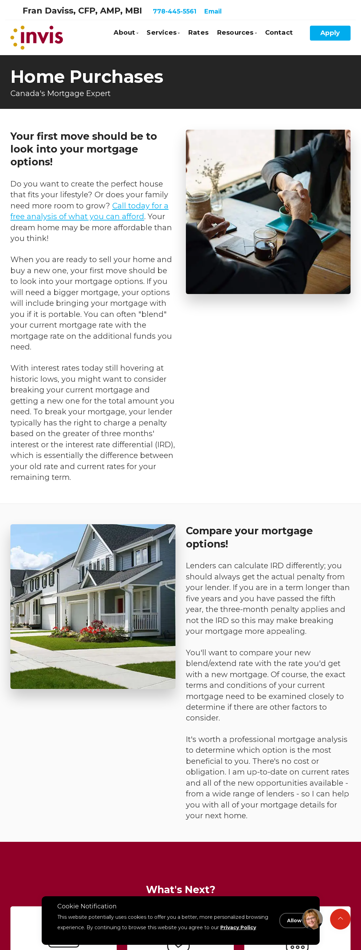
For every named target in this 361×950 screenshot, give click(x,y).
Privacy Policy (238, 927)
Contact (279, 32)
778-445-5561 (174, 11)
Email (213, 11)
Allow (294, 920)
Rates (198, 32)
